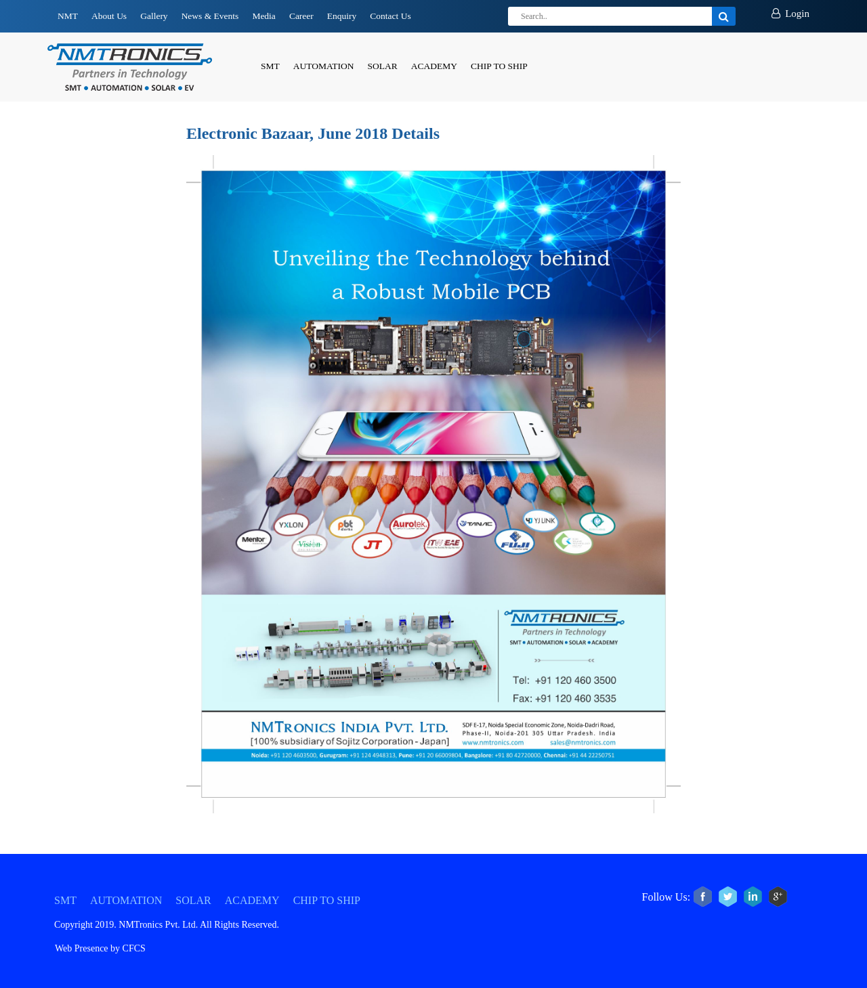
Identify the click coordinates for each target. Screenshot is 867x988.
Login (790, 13)
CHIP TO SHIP (499, 66)
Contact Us (390, 16)
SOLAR (383, 66)
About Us (109, 16)
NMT (68, 16)
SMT (270, 66)
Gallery (153, 16)
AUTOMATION (323, 66)
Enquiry (342, 16)
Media (264, 16)
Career (301, 16)
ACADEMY (434, 66)
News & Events (210, 16)
